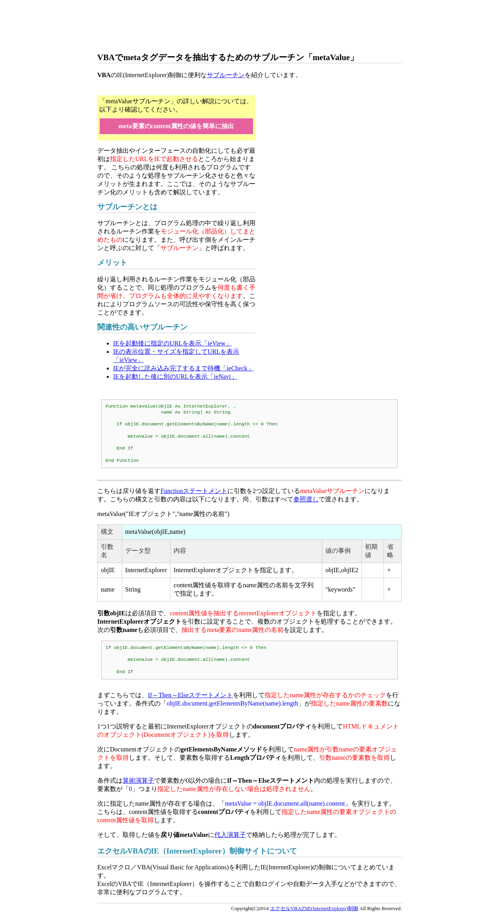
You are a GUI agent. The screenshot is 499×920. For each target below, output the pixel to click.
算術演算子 (138, 780)
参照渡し (306, 499)
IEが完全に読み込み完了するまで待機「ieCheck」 (183, 368)
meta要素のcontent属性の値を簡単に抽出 (176, 126)
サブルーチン (226, 75)
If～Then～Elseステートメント (190, 695)
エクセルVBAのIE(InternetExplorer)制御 (314, 908)
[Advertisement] (241, 26)
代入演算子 (230, 834)
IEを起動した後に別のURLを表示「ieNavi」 (175, 376)
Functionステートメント (194, 491)
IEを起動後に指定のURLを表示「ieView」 (172, 343)
